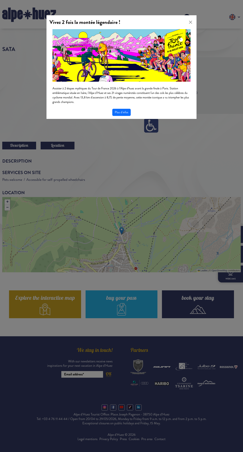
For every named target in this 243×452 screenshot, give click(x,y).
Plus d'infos (121, 112)
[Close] (191, 22)
